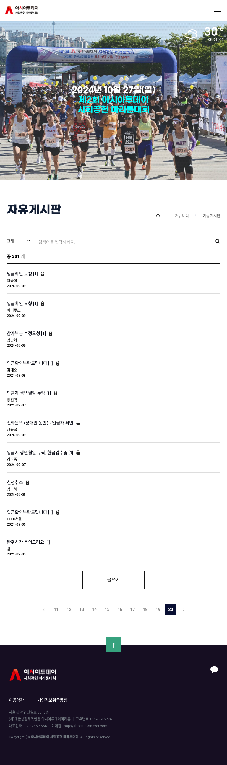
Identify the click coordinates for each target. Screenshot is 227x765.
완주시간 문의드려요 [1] (28, 542)
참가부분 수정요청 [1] (27, 333)
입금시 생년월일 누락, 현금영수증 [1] (40, 452)
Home (158, 215)
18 (145, 609)
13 (82, 609)
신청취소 (15, 482)
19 (158, 609)
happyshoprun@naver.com (85, 726)
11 (56, 609)
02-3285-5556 (36, 726)
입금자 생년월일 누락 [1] (29, 393)
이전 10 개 (43, 609)
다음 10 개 (183, 609)
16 (120, 609)
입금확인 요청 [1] (23, 274)
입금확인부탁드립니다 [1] (30, 363)
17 (132, 609)
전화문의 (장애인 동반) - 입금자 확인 (40, 423)
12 (69, 609)
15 (107, 609)
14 (94, 609)
